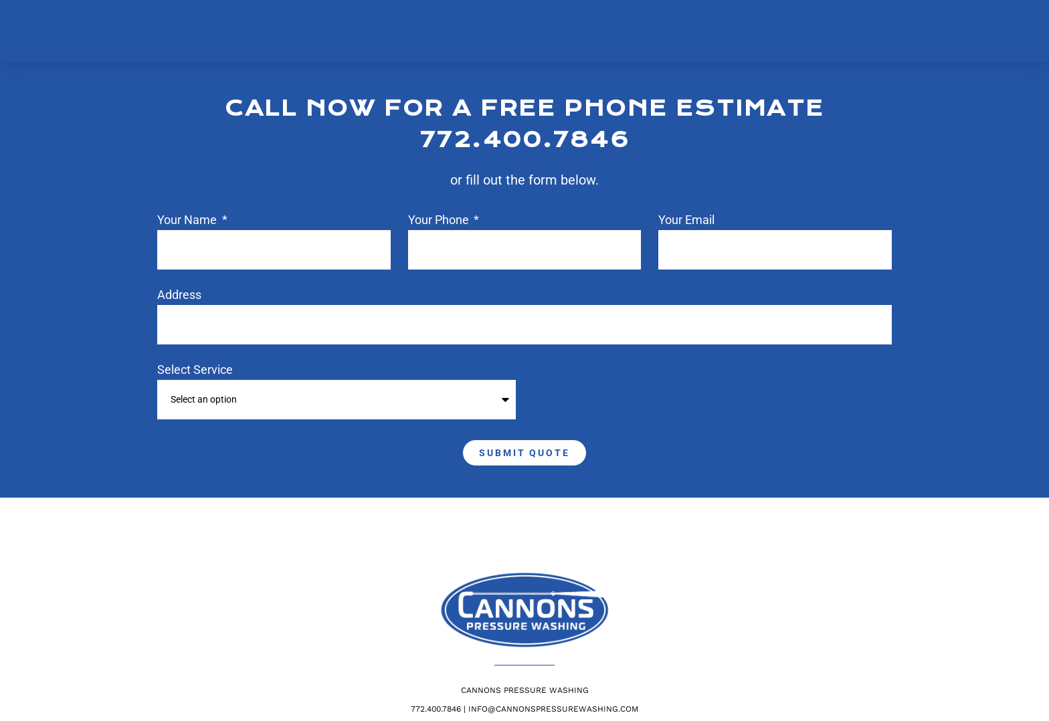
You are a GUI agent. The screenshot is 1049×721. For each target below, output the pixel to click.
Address (179, 295)
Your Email (686, 220)
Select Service (195, 370)
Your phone (440, 220)
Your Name (188, 220)
